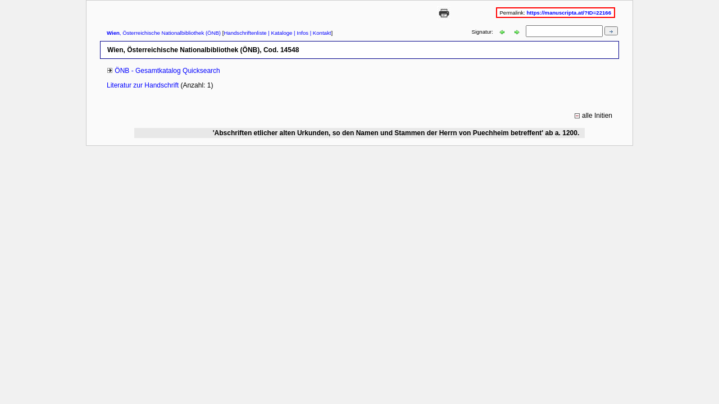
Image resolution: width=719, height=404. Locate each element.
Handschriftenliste (245, 33)
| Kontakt (319, 33)
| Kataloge (280, 33)
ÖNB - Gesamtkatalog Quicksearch (167, 71)
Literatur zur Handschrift (143, 85)
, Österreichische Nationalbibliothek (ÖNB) (164, 33)
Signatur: (483, 32)
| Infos (300, 33)
